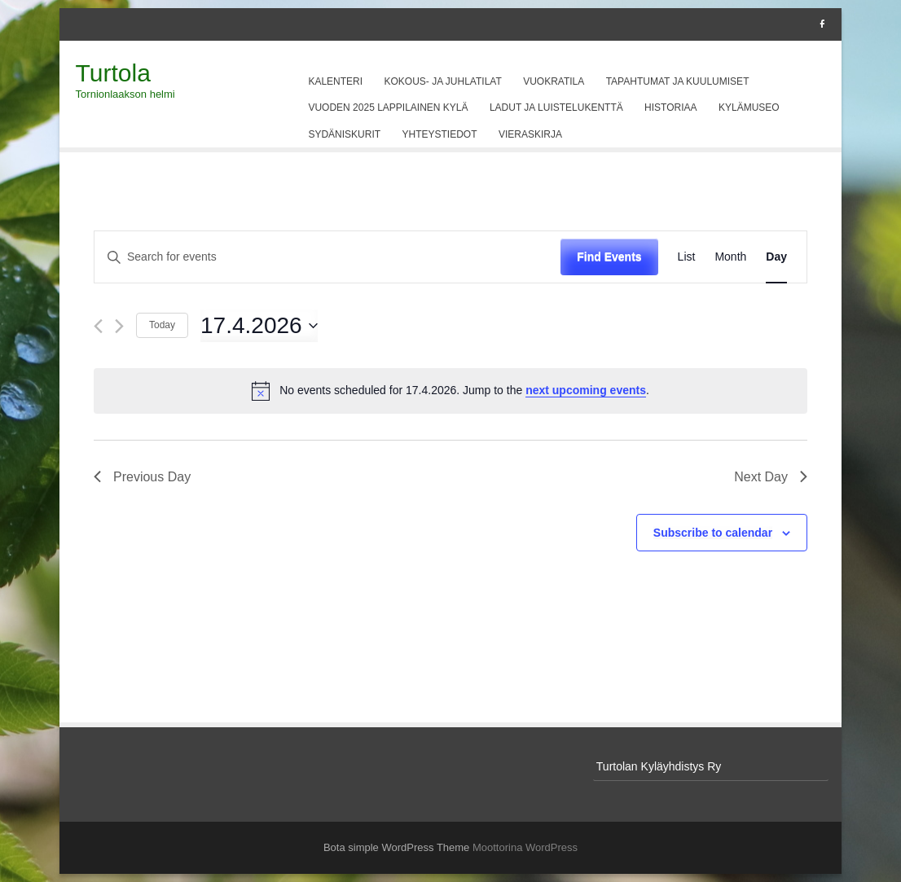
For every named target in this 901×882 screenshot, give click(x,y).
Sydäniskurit (344, 134)
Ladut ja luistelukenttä (556, 107)
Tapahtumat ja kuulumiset (677, 81)
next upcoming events (585, 390)
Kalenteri (335, 81)
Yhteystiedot (439, 134)
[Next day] (119, 326)
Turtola (113, 72)
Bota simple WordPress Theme (396, 847)
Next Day (770, 477)
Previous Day (142, 477)
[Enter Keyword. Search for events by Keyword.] (327, 257)
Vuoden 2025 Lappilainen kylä (388, 107)
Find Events (609, 256)
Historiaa (670, 107)
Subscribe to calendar (712, 532)
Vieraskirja (530, 134)
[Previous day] (98, 326)
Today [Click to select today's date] (162, 325)
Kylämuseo (749, 107)
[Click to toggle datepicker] (259, 325)
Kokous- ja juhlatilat (443, 81)
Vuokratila (553, 81)
